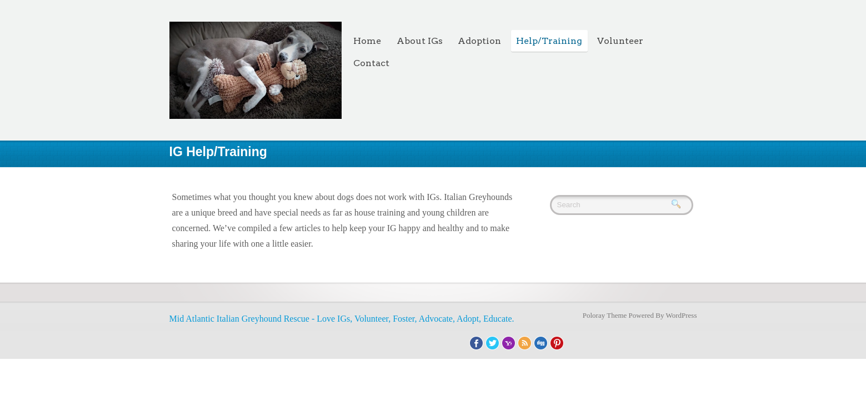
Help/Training (549, 41)
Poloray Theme (605, 315)
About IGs (420, 41)
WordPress (681, 315)
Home (367, 41)
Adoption (479, 41)
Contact (371, 63)
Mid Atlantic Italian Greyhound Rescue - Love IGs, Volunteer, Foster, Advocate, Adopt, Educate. (341, 318)
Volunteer (620, 41)
